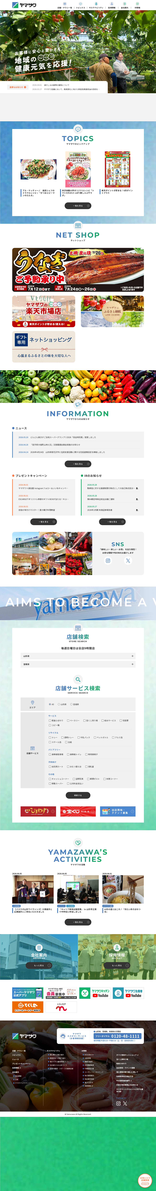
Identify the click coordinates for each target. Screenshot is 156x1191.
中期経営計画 (90, 1150)
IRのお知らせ (89, 1136)
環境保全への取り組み (57, 1139)
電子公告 (88, 1164)
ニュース (15, 1140)
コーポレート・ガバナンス (95, 1153)
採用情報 (15, 1149)
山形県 (26, 737)
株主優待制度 (89, 1160)
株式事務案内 (89, 1157)
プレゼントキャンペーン (21, 1144)
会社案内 (15, 1153)
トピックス (16, 1136)
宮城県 (26, 745)
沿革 (16, 1161)
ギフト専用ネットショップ (126, 1136)
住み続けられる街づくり (58, 1146)
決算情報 (88, 1139)
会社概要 (18, 1157)
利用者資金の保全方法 (124, 1157)
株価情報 (88, 1167)
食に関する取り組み (57, 1136)
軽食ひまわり (121, 1144)
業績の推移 (89, 1143)
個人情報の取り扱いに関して (127, 1153)
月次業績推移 (89, 1146)
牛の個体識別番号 (123, 1162)
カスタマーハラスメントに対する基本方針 (129, 1171)
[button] (2, 51)
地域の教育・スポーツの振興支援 (61, 1150)
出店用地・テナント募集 (125, 1149)
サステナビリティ (53, 1132)
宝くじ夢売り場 (123, 1140)
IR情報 (84, 1132)
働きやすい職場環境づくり (59, 1143)
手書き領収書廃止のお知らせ (127, 1166)
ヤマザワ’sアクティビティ (24, 1164)
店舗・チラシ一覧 (19, 1132)
